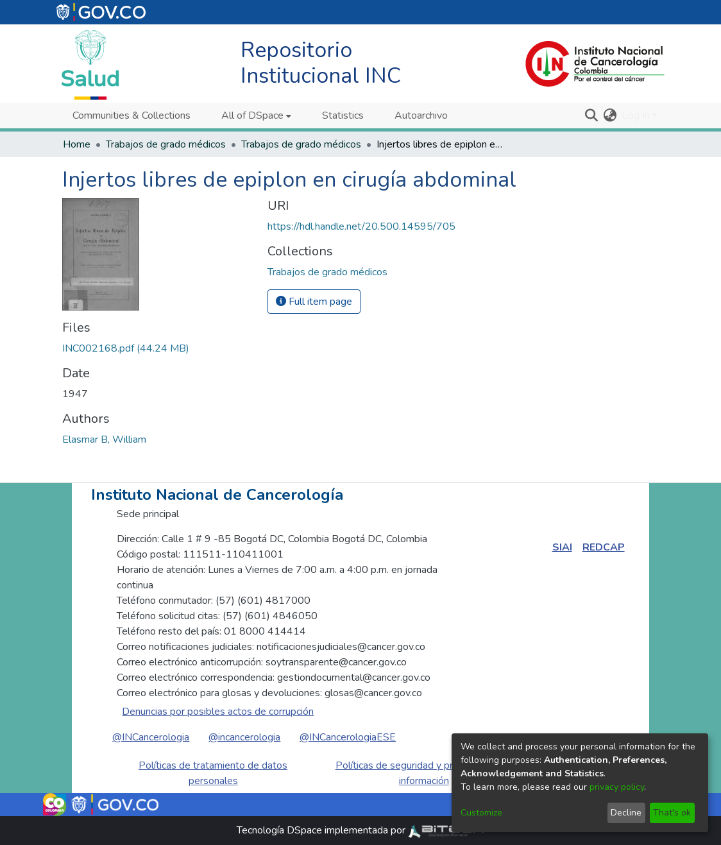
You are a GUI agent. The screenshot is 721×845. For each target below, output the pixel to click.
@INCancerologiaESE (348, 737)
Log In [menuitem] (636, 115)
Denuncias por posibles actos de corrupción (218, 711)
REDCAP (603, 547)
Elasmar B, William (104, 439)
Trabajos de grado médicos (166, 144)
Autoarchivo (421, 115)
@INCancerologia (150, 737)
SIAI (562, 547)
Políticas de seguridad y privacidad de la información (424, 773)
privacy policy (617, 787)
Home (76, 144)
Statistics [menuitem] (343, 115)
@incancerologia (244, 737)
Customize (481, 813)
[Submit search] (592, 115)
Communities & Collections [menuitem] (131, 115)
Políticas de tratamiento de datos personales (213, 773)
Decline (626, 813)
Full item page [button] (314, 301)
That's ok (672, 813)
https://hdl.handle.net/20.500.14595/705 (361, 226)
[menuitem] (256, 115)
